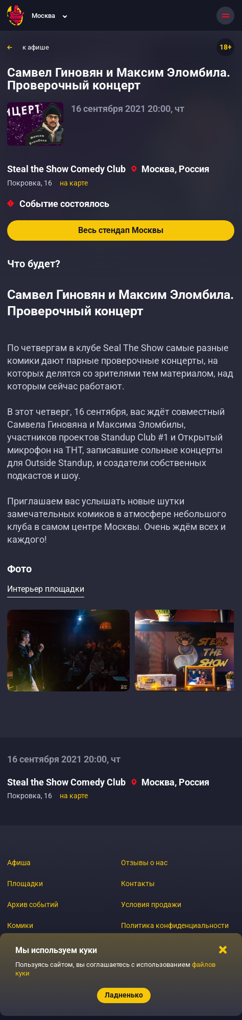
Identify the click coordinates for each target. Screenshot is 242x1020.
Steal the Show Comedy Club (66, 169)
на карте (74, 183)
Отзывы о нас (144, 863)
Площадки (25, 883)
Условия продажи (151, 904)
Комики (20, 925)
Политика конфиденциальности (175, 925)
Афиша (19, 863)
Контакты (138, 883)
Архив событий (32, 904)
